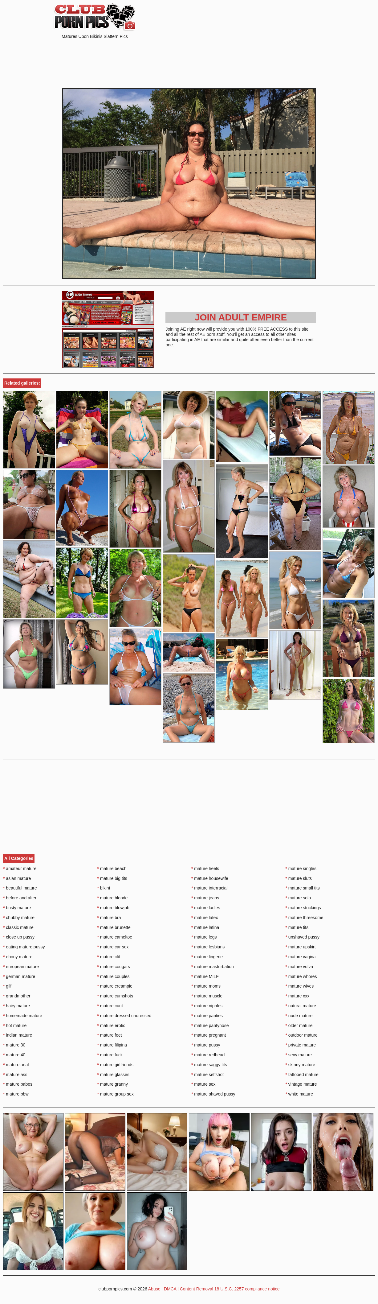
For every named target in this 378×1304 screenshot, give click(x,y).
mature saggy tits (209, 1064)
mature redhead (208, 1054)
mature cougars (113, 966)
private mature (301, 1044)
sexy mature (299, 1054)
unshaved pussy (303, 937)
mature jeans (205, 897)
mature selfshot (207, 1074)
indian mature (17, 1035)
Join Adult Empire (240, 317)
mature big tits (112, 878)
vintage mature (301, 1084)
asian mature (17, 878)
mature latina (205, 927)
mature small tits (303, 887)
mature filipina (112, 1044)
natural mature (301, 1005)
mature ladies (205, 907)
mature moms (206, 986)
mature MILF (205, 976)
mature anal (16, 1064)
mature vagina (301, 956)
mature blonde (112, 897)
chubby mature (19, 917)
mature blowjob (113, 907)
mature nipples (206, 1005)
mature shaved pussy (213, 1093)
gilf (7, 986)
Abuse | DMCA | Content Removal (180, 1288)
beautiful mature (20, 887)
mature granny (112, 1084)
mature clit (108, 956)
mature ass (15, 1074)
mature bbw (16, 1093)
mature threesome (304, 917)
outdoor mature (302, 1035)
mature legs (204, 937)
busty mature (17, 907)
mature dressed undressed (124, 1015)
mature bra (109, 917)
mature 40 (14, 1054)
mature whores (301, 976)
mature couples (113, 976)
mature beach (112, 868)
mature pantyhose (210, 1025)
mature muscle (206, 995)
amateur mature (19, 868)
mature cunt (110, 1005)
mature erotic (111, 1025)
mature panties (207, 1015)
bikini (103, 887)
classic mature (18, 927)
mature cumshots (115, 995)
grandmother (16, 995)
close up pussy (19, 937)
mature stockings (303, 907)
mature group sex (115, 1093)
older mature (299, 1025)
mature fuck (110, 1054)
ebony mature (17, 956)
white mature (299, 1093)
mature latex (204, 917)
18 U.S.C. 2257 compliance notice (247, 1288)
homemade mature (22, 1015)
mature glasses (113, 1074)
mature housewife (209, 878)
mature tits (297, 927)
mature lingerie (207, 956)
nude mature (299, 1015)
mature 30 (14, 1044)
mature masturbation (212, 966)
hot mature (14, 1025)
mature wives (300, 986)
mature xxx (298, 995)
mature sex (203, 1084)
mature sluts (299, 878)
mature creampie (114, 986)
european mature (21, 966)
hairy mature (16, 1005)
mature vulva (299, 966)
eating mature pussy (24, 946)
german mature (19, 976)
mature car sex (113, 946)
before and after (19, 897)
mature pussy (205, 1044)
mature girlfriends (115, 1064)
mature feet (109, 1035)
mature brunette (114, 927)
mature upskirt (301, 946)
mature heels (205, 868)
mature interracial (209, 887)
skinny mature (300, 1064)
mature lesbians (208, 946)
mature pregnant (208, 1035)
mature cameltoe (114, 937)
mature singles (301, 868)
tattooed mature (302, 1074)
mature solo (298, 897)
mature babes (17, 1084)
